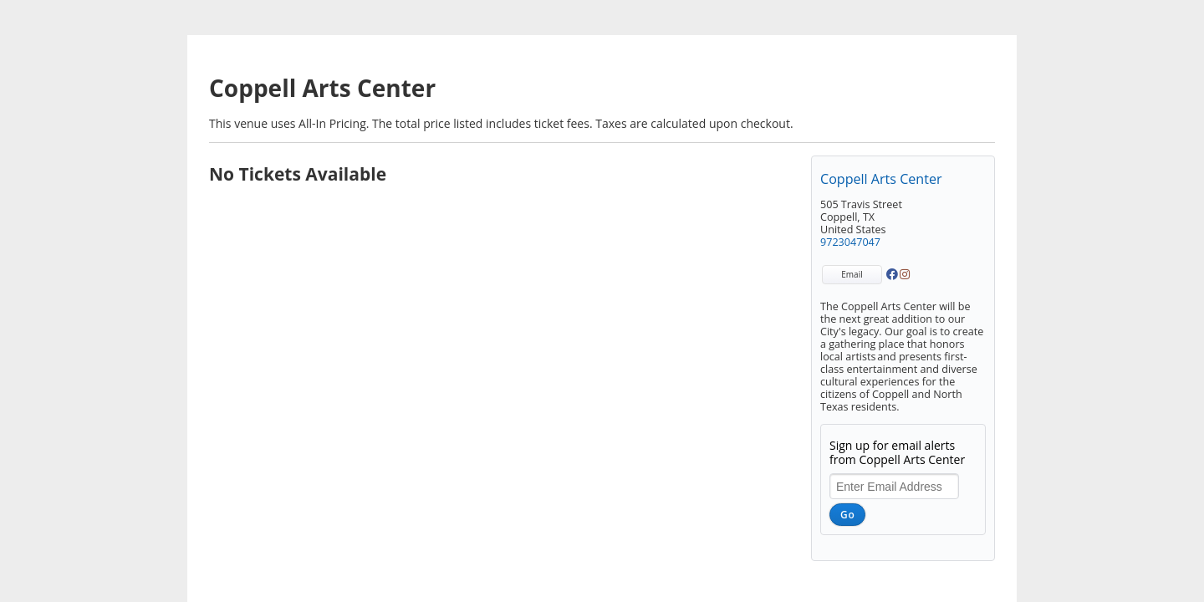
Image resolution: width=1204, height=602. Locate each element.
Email (851, 274)
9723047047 (850, 242)
